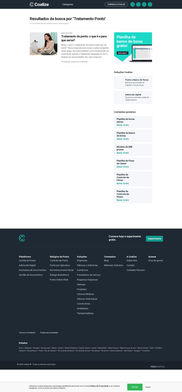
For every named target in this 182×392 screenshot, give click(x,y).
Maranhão (102, 370)
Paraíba (158, 370)
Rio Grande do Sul (83, 373)
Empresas (82, 282)
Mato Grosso (113, 370)
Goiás (94, 370)
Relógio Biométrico (59, 297)
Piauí (41, 373)
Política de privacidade (49, 355)
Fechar (147, 387)
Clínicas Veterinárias (87, 321)
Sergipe (137, 373)
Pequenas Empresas (87, 302)
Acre (21, 370)
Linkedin (150, 4)
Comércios (82, 292)
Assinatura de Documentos (32, 292)
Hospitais (82, 311)
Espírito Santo (84, 370)
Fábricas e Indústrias (87, 287)
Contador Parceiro (136, 292)
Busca (100, 4)
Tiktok (138, 4)
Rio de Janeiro (50, 373)
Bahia (54, 370)
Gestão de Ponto (27, 282)
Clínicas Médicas (85, 316)
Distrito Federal (71, 370)
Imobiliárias (82, 330)
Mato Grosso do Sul (128, 370)
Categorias (68, 4)
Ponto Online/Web (59, 302)
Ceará (60, 370)
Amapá (36, 370)
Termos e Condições (27, 355)
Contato (131, 287)
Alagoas (28, 370)
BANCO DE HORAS (66, 33)
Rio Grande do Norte (66, 373)
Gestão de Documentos (31, 297)
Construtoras (83, 326)
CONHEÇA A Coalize (116, 4)
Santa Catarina (116, 373)
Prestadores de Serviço (88, 297)
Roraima (104, 373)
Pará (151, 370)
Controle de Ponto (59, 282)
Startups (81, 306)
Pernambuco (32, 373)
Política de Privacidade (99, 386)
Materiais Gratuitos (113, 287)
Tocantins (146, 373)
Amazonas (45, 370)
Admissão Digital (27, 287)
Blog (106, 282)
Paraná (22, 373)
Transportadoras (85, 335)
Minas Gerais (143, 370)
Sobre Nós (132, 282)
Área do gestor (155, 282)
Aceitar (135, 387)
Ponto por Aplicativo (60, 287)
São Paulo (128, 373)
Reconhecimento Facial (61, 292)
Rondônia (95, 373)
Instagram (144, 4)
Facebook (132, 4)
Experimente (154, 261)
